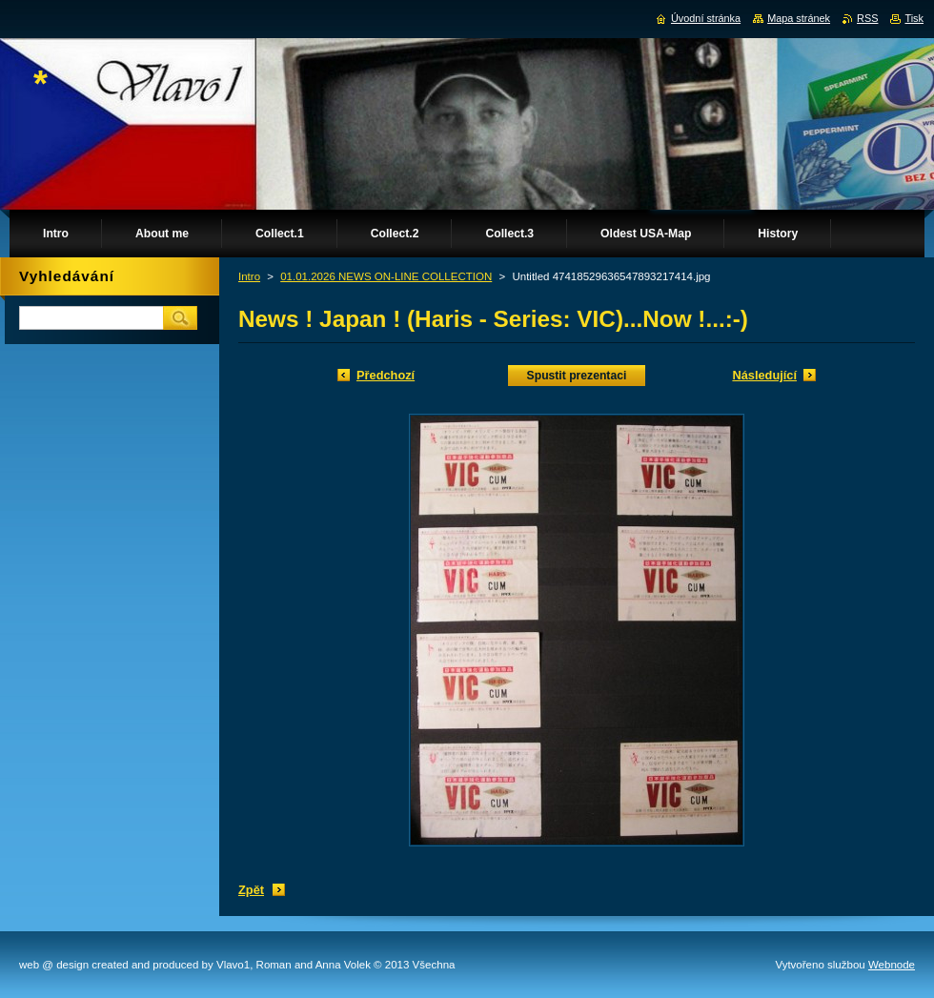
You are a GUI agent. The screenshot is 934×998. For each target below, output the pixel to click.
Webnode (891, 964)
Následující (764, 375)
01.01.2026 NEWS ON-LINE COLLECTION (386, 276)
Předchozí (385, 375)
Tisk (914, 18)
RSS (867, 18)
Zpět (251, 890)
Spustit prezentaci (577, 375)
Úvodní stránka (706, 18)
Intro (249, 276)
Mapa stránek (798, 18)
